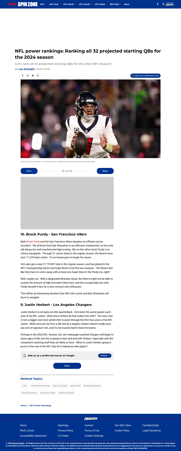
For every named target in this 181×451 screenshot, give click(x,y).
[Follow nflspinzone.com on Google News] (104, 356)
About (23, 425)
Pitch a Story (27, 430)
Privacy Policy (65, 430)
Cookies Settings (94, 435)
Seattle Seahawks (66, 393)
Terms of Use (92, 430)
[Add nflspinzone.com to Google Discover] (145, 76)
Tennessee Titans (47, 393)
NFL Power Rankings (40, 386)
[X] (163, 4)
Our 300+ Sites (123, 425)
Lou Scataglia (27, 69)
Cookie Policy (122, 430)
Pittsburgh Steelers (92, 386)
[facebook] (157, 4)
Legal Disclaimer (151, 430)
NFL (25, 386)
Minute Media (18, 443)
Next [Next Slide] (105, 170)
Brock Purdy (33, 241)
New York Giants (60, 386)
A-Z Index (63, 435)
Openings (63, 425)
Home (24, 405)
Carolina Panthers (29, 393)
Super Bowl (75, 386)
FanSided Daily (150, 425)
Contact (89, 425)
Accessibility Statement (33, 435)
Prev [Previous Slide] (29, 170)
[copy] (38, 75)
